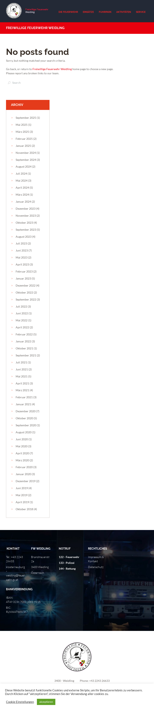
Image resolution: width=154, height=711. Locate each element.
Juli (21, 173)
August (23, 166)
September (26, 117)
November (26, 152)
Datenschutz (95, 567)
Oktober (24, 222)
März (22, 131)
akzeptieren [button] (46, 701)
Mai (21, 124)
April (22, 187)
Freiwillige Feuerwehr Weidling (52, 69)
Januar (23, 145)
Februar (24, 138)
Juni (22, 250)
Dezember (25, 208)
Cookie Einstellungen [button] (20, 702)
